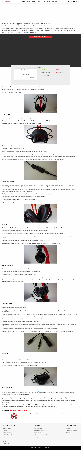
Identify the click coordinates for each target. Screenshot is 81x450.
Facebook (68, 428)
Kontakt (4, 439)
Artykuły (38, 1)
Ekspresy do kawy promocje (39, 430)
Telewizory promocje (38, 428)
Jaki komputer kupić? (38, 436)
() (42, 25)
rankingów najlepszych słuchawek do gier (45, 391)
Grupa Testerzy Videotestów (72, 430)
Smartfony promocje (38, 432)
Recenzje (33, 1)
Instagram (68, 436)
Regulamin (5, 436)
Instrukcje (48, 1)
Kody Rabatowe (55, 1)
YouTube (68, 432)
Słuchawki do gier (6, 118)
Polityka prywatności (7, 432)
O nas (4, 441)
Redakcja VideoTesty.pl (10, 25)
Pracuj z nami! (6, 443)
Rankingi (23, 1)
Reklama (5, 430)
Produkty (28, 1)
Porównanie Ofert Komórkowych (40, 434)
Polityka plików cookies (8, 434)
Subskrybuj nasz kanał (40, 36)
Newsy (43, 1)
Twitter (67, 434)
